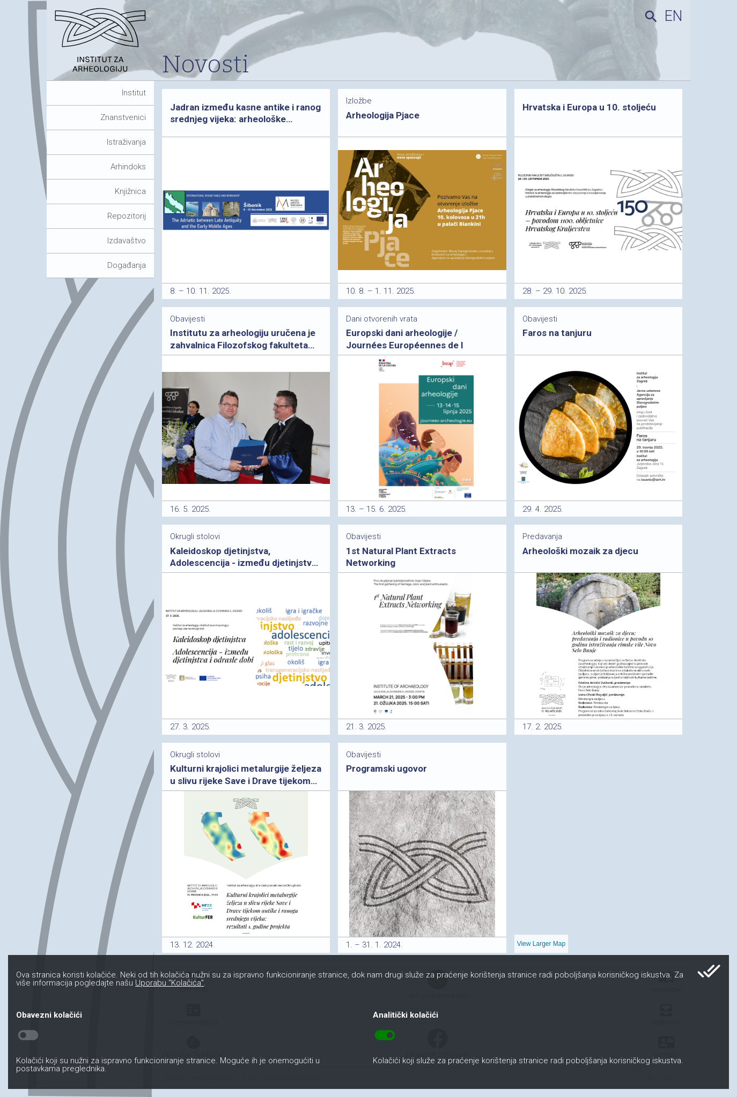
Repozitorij (126, 216)
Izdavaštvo (126, 240)
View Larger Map (541, 943)
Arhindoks (128, 166)
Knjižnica (130, 191)
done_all (709, 971)
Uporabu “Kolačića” (169, 983)
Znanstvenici (123, 117)
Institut (134, 93)
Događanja (126, 265)
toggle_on (385, 1035)
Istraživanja (126, 142)
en (673, 16)
